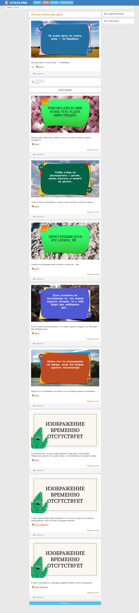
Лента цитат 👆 (65, 603)
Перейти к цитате (93, 150)
